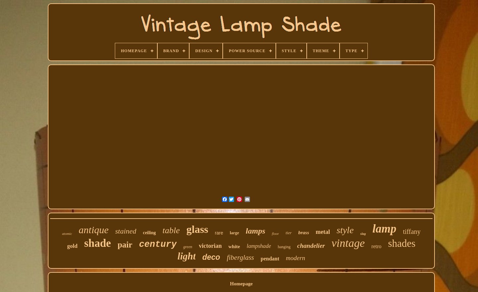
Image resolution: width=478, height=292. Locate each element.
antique (94, 229)
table (171, 230)
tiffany (412, 231)
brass (303, 232)
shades (402, 243)
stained (125, 231)
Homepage (241, 283)
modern (295, 257)
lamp (384, 228)
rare (219, 233)
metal (323, 232)
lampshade (259, 246)
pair (125, 244)
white (234, 246)
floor (275, 234)
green (187, 246)
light (187, 256)
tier (288, 232)
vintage (348, 243)
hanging (284, 246)
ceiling (149, 232)
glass (197, 229)
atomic (67, 234)
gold (72, 246)
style (345, 230)
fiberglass (240, 257)
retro (376, 246)
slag (363, 234)
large (234, 232)
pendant (270, 258)
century (158, 244)
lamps (255, 231)
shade (97, 243)
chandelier (311, 245)
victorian (210, 246)
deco (211, 257)
